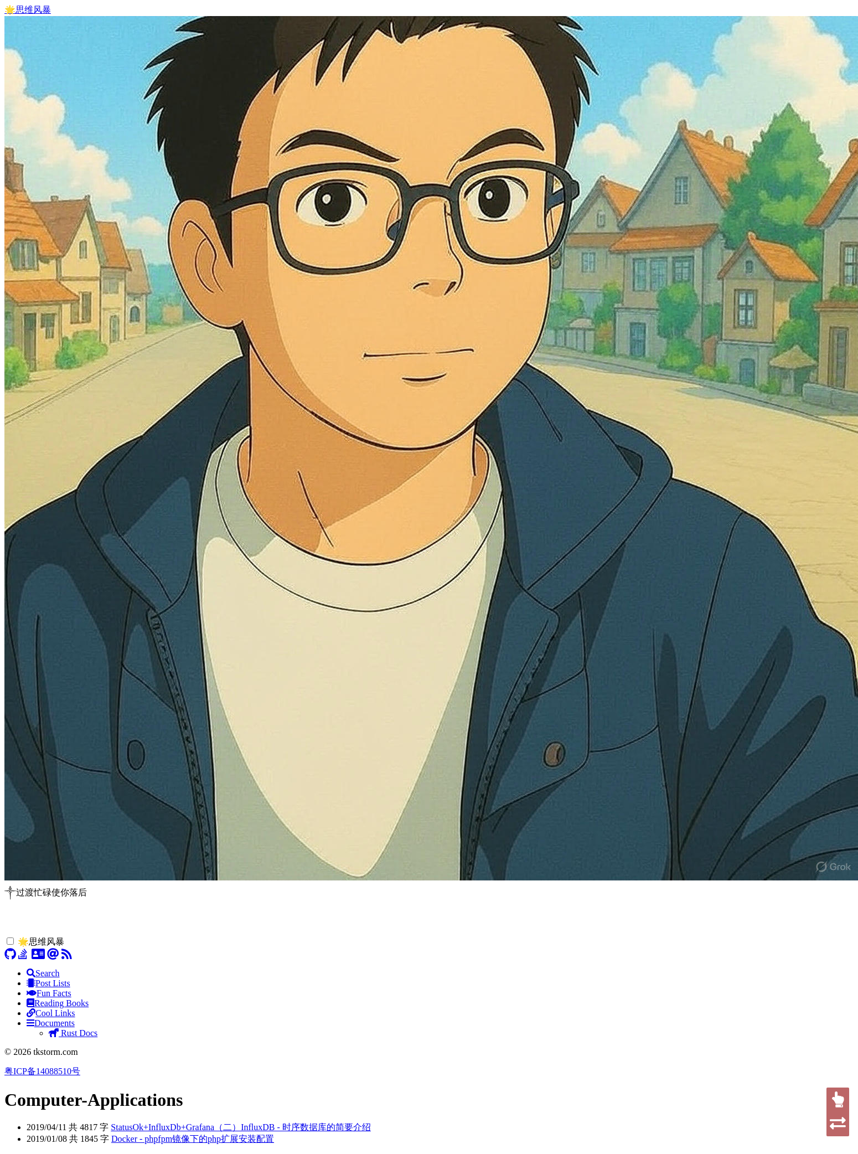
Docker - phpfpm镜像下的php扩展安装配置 (192, 1138)
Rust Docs (73, 1033)
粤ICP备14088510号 (42, 1071)
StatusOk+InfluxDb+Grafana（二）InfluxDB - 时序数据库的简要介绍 (241, 1127)
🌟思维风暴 (27, 9)
